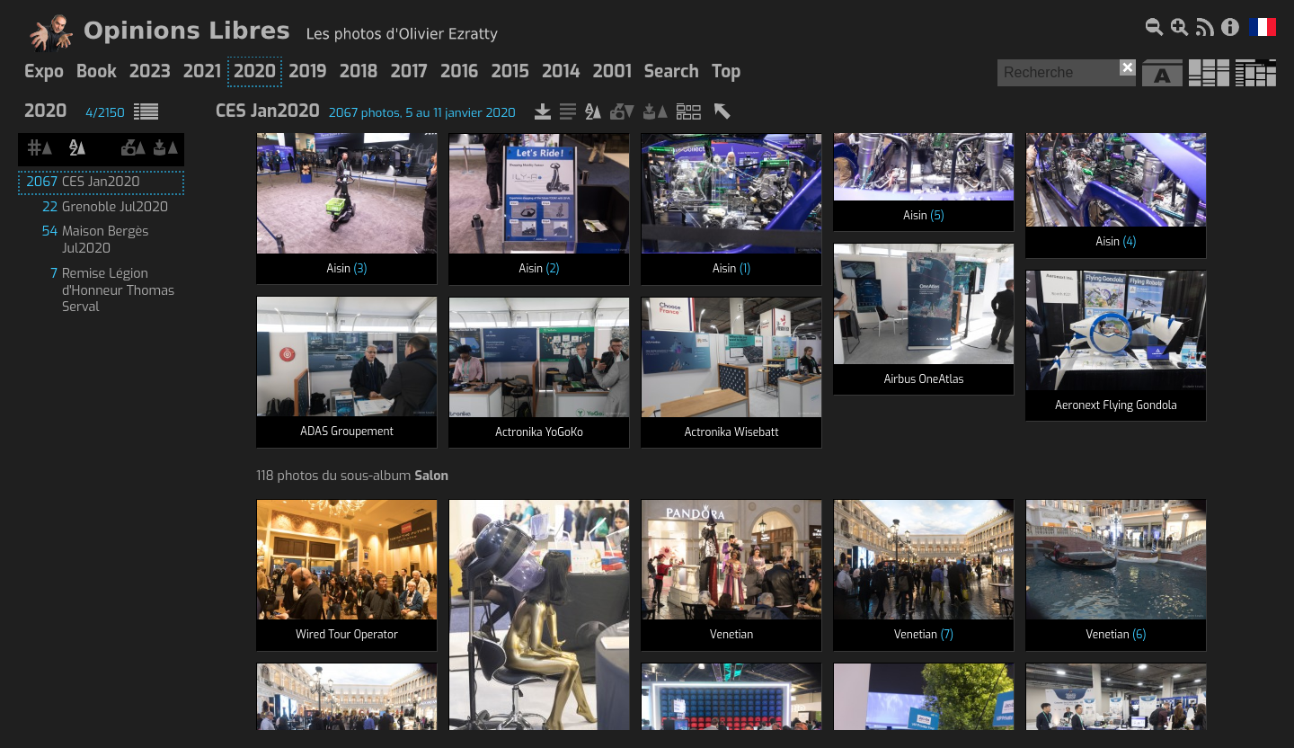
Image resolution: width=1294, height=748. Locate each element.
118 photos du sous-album (352, 476)
